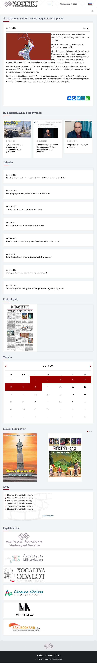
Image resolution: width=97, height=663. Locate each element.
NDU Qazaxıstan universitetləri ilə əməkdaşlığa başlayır (25, 225)
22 (36, 402)
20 (11, 402)
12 (85, 387)
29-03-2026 (72, 141)
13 (11, 394)
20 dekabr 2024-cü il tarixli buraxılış (19, 495)
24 (60, 402)
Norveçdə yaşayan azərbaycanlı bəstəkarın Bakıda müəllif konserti (28, 194)
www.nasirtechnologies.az (53, 659)
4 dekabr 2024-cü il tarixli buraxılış (18, 503)
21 (23, 402)
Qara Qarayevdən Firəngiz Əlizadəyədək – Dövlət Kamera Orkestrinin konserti (32, 241)
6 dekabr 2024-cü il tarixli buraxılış (18, 501)
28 (23, 409)
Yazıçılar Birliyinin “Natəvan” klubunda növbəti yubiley (24, 210)
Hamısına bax (48, 516)
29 (36, 409)
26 (85, 402)
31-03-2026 (42, 141)
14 (23, 394)
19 (85, 394)
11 (73, 387)
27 (11, 409)
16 (48, 394)
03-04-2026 (11, 141)
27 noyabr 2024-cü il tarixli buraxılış (19, 506)
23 (48, 402)
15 (36, 394)
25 (73, 402)
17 (60, 394)
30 (11, 380)
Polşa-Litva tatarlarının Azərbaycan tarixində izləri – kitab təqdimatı (28, 257)
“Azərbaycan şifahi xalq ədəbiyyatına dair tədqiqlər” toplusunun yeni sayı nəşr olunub (35, 289)
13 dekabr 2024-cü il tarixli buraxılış (19, 498)
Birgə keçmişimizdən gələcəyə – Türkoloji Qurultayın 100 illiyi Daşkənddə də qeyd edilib (36, 178)
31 (23, 380)
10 (60, 387)
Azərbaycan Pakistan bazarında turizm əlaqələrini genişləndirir (27, 273)
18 (73, 394)
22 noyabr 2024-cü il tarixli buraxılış (19, 509)
